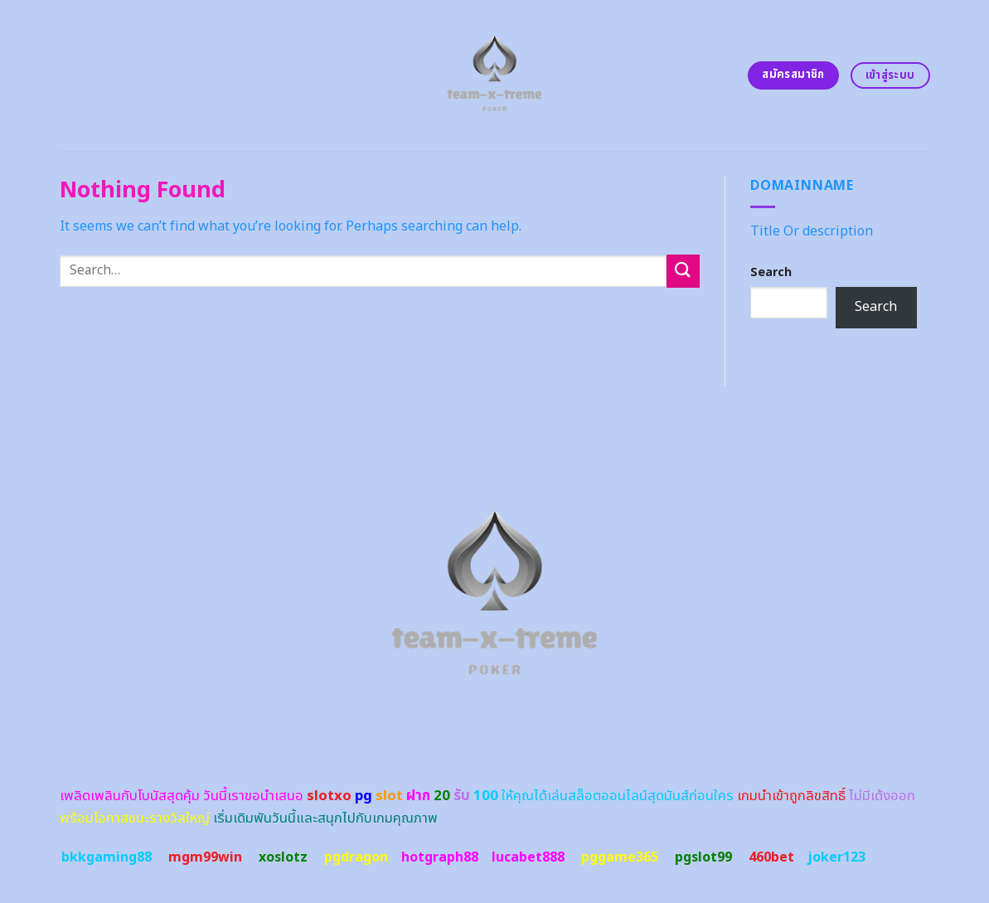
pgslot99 (703, 857)
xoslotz (283, 857)
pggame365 (619, 857)
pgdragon (356, 857)
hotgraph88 (439, 857)
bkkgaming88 (106, 857)
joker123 (836, 857)
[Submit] (683, 271)
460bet (771, 857)
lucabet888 (528, 857)
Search (771, 272)
